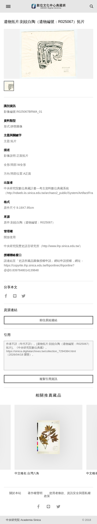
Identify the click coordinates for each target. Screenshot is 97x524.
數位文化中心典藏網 (48, 6)
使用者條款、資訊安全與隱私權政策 (67, 494)
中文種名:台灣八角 (27, 473)
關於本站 (15, 493)
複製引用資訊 (48, 379)
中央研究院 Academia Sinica (23, 519)
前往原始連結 (48, 320)
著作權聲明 (35, 493)
